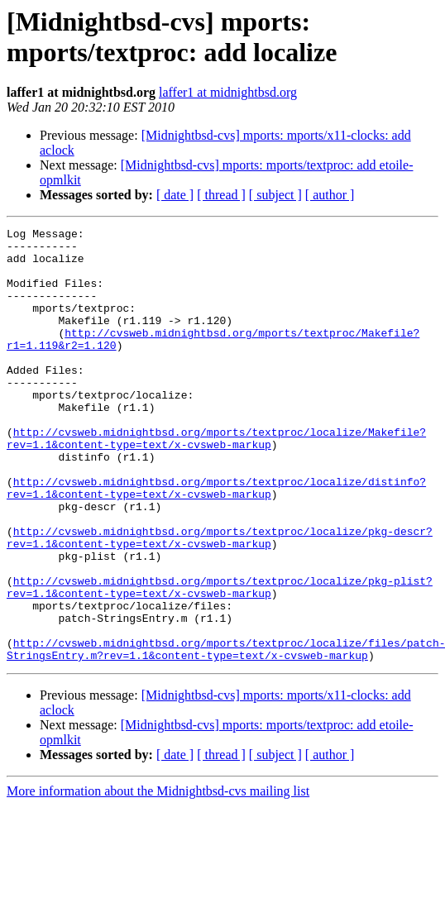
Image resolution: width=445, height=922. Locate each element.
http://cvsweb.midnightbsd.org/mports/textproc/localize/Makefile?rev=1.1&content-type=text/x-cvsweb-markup (216, 481)
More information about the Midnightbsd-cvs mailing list (158, 878)
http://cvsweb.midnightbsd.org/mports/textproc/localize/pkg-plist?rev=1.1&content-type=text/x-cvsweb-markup (220, 660)
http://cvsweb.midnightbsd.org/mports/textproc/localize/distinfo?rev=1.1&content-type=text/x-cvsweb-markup (216, 541)
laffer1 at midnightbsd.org (228, 92)
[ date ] (175, 195)
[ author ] (330, 195)
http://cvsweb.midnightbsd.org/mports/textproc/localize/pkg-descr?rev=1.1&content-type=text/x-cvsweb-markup (220, 600)
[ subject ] (275, 195)
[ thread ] (221, 195)
